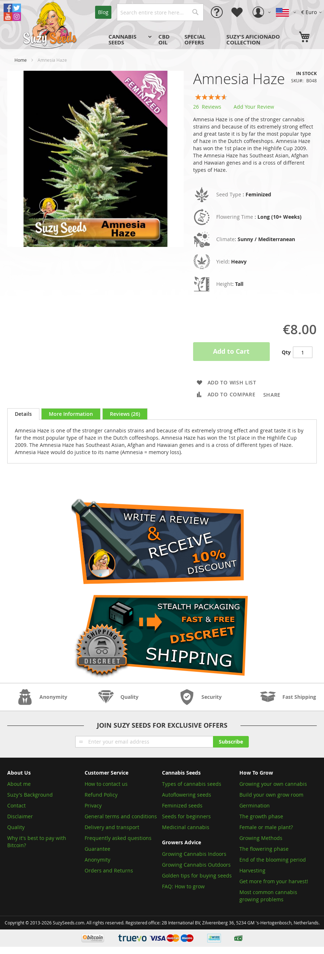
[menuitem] (129, 40)
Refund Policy (101, 794)
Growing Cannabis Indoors (194, 853)
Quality (16, 827)
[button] (312, 12)
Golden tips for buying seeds (197, 875)
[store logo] (50, 24)
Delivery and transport (112, 827)
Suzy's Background (30, 794)
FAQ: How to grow (183, 886)
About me (19, 783)
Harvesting (252, 870)
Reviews (125, 413)
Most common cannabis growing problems (268, 896)
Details (23, 413)
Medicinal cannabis (185, 827)
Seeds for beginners (186, 816)
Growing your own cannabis (273, 783)
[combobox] (160, 12)
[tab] (23, 414)
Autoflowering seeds (186, 794)
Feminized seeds (182, 805)
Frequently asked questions (118, 838)
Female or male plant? (266, 827)
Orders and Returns (109, 870)
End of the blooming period (272, 859)
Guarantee (97, 848)
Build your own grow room (271, 794)
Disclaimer (20, 816)
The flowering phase (264, 848)
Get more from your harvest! (273, 881)
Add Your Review (254, 106)
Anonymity (97, 859)
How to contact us (106, 783)
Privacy (93, 805)
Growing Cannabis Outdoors (196, 864)
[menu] (200, 40)
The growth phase (261, 816)
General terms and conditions (121, 816)
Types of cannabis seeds (191, 783)
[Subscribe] (231, 742)
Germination (254, 805)
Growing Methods (260, 838)
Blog (103, 12)
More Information (71, 413)
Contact (16, 805)
